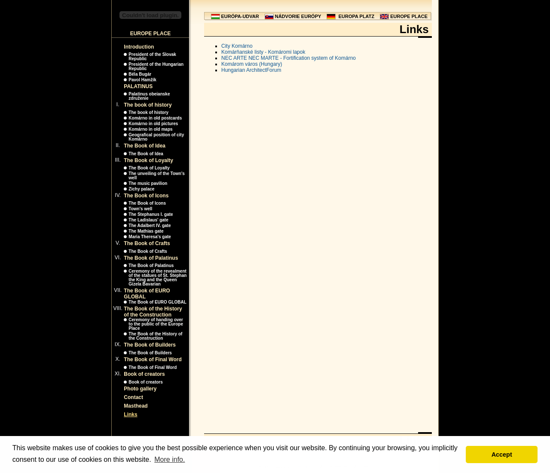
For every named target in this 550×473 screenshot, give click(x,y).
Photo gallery (140, 389)
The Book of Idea (144, 146)
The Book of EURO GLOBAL (157, 302)
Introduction (139, 47)
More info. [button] (169, 459)
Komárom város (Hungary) (251, 64)
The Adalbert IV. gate (149, 225)
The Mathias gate (145, 231)
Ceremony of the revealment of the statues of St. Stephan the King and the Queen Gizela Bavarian (157, 277)
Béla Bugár (139, 74)
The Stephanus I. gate (150, 214)
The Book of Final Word (152, 359)
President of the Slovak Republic (152, 56)
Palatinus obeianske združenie (149, 96)
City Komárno (237, 46)
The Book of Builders (150, 345)
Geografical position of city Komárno (156, 136)
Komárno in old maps (150, 129)
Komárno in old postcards (155, 118)
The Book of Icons (146, 196)
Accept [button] (502, 454)
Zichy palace (141, 189)
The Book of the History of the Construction (153, 312)
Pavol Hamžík (142, 79)
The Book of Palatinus (151, 258)
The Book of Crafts (147, 243)
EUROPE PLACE (409, 16)
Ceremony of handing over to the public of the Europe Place (155, 324)
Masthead (135, 406)
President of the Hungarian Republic (155, 66)
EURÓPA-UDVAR (240, 16)
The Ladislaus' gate (148, 220)
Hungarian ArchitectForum (251, 70)
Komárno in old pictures (153, 123)
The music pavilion (147, 183)
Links (130, 415)
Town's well (140, 208)
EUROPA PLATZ (357, 16)
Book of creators (144, 374)
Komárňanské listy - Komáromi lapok (263, 52)
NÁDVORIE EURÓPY (298, 16)
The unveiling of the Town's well (156, 175)
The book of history (147, 105)
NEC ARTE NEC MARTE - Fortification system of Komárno (288, 58)
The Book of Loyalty (148, 160)
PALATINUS (138, 86)
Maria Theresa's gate (149, 236)
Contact (133, 397)
